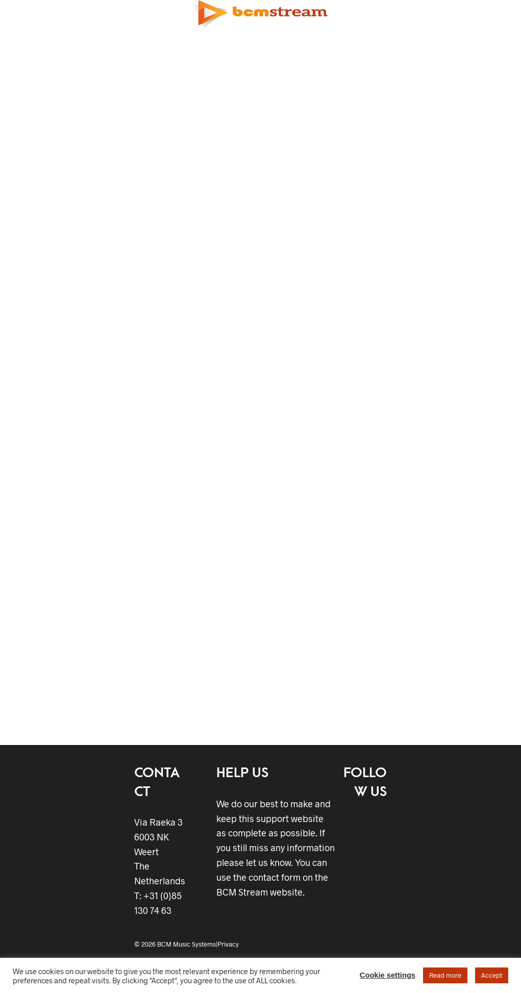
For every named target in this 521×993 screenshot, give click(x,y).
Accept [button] (491, 975)
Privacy (228, 944)
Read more (445, 975)
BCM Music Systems (186, 944)
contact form (275, 877)
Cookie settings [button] (387, 975)
